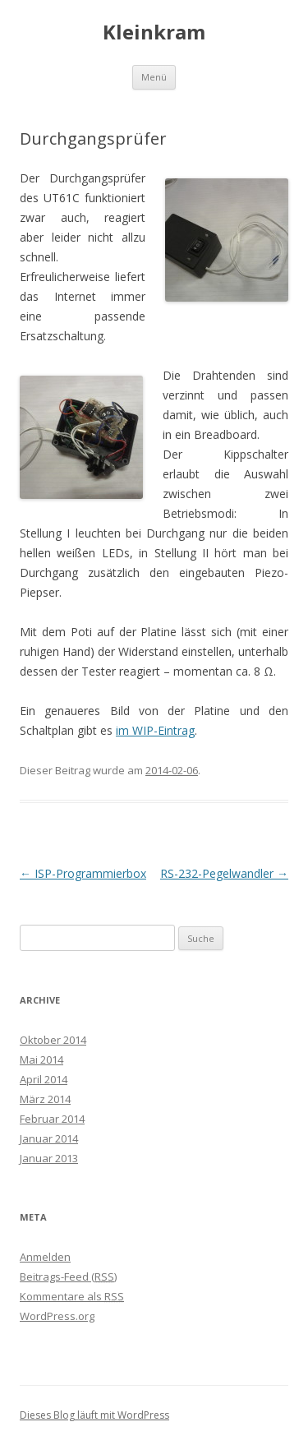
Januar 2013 (49, 1158)
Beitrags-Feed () (68, 1276)
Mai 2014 (41, 1059)
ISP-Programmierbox (83, 873)
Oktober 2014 (53, 1039)
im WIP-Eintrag (155, 730)
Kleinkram (154, 32)
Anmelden (45, 1256)
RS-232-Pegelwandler (224, 873)
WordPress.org (57, 1316)
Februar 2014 (52, 1118)
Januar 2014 (49, 1138)
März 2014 (45, 1099)
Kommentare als (72, 1296)
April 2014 (43, 1079)
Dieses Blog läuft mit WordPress (94, 1415)
